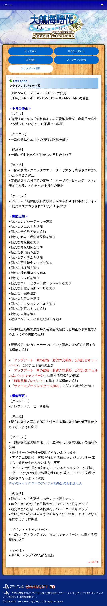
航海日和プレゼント (28, 380)
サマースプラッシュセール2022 (37, 386)
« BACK (93, 562)
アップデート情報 (30, 68)
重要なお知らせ (76, 51)
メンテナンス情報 (76, 59)
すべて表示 (31, 51)
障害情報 (30, 59)
